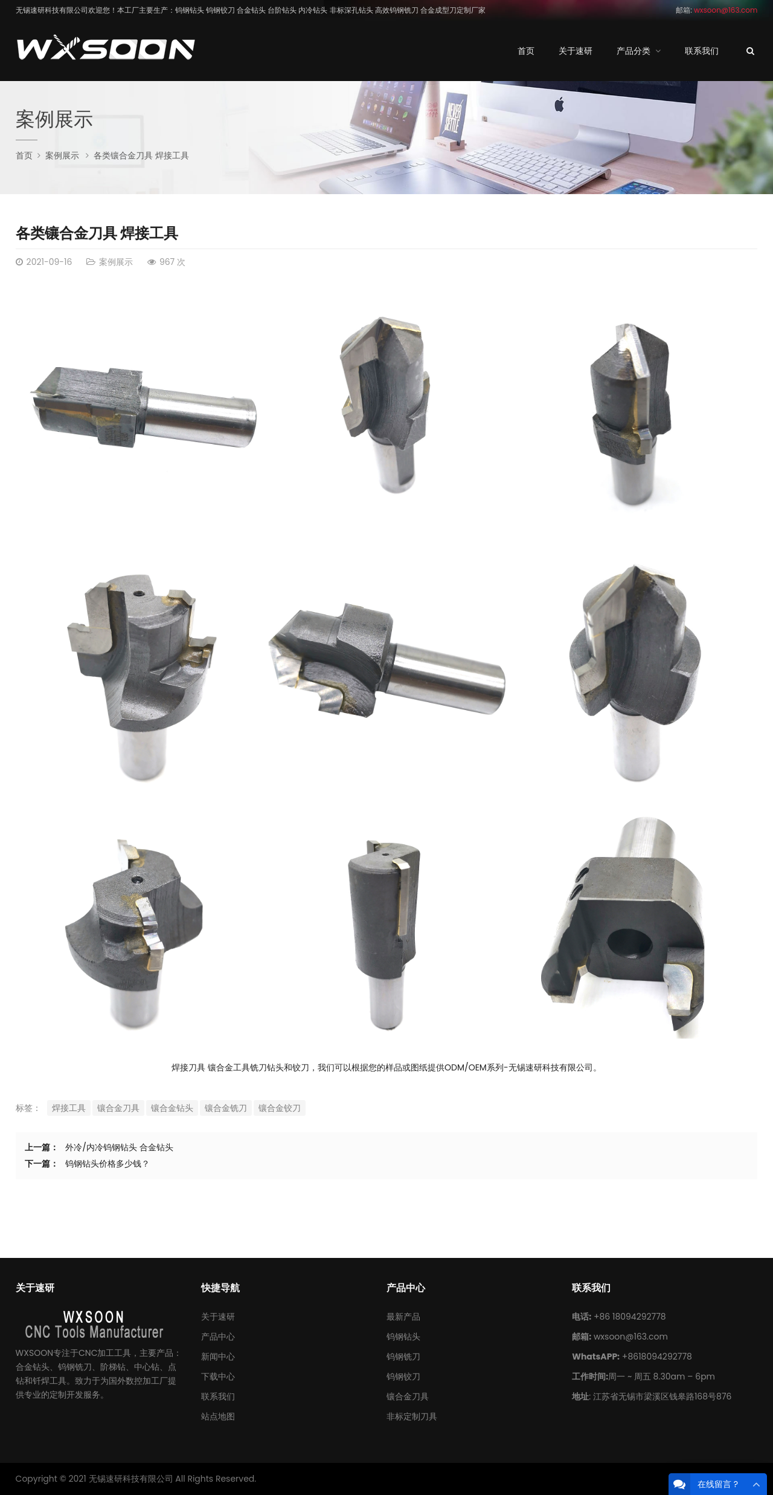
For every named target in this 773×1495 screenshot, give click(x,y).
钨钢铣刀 (403, 1356)
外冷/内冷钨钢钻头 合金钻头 (119, 1147)
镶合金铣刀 (226, 1108)
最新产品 (403, 1317)
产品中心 (218, 1337)
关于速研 (575, 51)
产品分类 (633, 51)
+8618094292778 (657, 1356)
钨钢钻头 (403, 1337)
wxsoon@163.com (631, 1337)
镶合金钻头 (172, 1108)
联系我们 (702, 51)
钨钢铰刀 (403, 1376)
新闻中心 (218, 1356)
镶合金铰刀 (279, 1108)
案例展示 (54, 118)
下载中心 (218, 1376)
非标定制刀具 (411, 1416)
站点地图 (218, 1416)
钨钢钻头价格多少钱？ (107, 1164)
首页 (526, 51)
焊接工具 (69, 1108)
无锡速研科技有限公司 (131, 1479)
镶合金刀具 (118, 1108)
